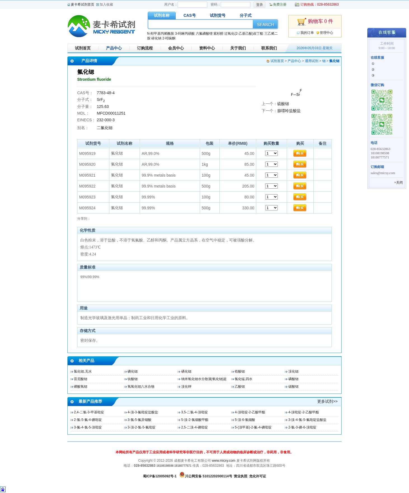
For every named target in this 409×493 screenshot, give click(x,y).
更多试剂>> (327, 401)
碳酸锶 (293, 386)
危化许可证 (257, 476)
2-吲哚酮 (168, 38)
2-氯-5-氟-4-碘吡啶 (88, 420)
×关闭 (398, 182)
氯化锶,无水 (82, 371)
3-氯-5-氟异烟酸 (139, 420)
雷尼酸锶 (80, 379)
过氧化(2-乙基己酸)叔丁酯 (243, 33)
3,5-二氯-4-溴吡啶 (194, 412)
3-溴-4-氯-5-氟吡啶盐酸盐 (307, 420)
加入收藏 (106, 4)
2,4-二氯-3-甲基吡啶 (89, 412)
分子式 (245, 15)
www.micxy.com (223, 461)
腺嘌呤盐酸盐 (289, 110)
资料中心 (207, 48)
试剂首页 (83, 48)
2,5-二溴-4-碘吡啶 (194, 427)
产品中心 (114, 48)
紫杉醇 (218, 33)
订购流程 (145, 48)
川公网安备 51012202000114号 (208, 476)
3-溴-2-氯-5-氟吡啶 (142, 427)
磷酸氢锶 (80, 386)
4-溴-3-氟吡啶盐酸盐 (143, 412)
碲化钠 (156, 38)
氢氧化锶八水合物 (141, 386)
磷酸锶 (293, 379)
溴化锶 (293, 371)
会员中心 (176, 48)
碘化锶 (133, 371)
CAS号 (190, 15)
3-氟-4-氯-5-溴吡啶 (88, 427)
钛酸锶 (133, 379)
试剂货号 (217, 15)
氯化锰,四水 (243, 379)
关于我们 (238, 48)
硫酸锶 (283, 103)
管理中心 (326, 33)
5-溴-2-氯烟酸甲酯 (194, 420)
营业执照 (240, 476)
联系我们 (269, 48)
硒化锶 (186, 371)
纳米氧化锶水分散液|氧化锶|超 (204, 379)
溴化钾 (186, 386)
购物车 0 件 (315, 21)
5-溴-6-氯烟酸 (245, 420)
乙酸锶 (240, 386)
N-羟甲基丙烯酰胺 (160, 33)
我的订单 (307, 33)
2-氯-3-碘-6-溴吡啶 (302, 427)
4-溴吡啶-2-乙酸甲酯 (250, 412)
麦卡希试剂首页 (82, 4)
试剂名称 (162, 15)
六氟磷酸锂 (204, 33)
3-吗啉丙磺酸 (185, 33)
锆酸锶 (240, 371)
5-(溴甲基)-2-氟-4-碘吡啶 (253, 427)
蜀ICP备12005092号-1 (160, 476)
